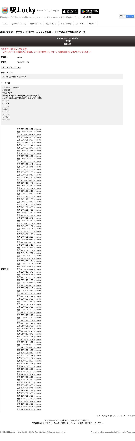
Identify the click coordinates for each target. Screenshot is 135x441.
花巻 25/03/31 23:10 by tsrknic (29, 177)
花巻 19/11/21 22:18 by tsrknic (29, 355)
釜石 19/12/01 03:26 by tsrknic (29, 347)
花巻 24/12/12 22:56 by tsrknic (29, 199)
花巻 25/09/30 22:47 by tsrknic (29, 148)
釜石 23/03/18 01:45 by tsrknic (29, 272)
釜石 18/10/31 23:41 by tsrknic (29, 388)
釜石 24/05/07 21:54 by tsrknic (29, 229)
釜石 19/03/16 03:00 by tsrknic (29, 382)
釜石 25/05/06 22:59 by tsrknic (29, 169)
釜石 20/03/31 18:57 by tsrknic (29, 339)
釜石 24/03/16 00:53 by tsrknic (29, 240)
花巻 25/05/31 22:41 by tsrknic (29, 167)
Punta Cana (131, 432)
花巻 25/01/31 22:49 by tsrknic (29, 188)
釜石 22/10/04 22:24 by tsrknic (29, 293)
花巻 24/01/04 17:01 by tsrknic (29, 253)
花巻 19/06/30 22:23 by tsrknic (29, 369)
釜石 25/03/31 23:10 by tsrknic (29, 175)
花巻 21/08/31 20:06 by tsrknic (29, 328)
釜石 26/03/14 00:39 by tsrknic (29, 134)
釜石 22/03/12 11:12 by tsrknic (29, 315)
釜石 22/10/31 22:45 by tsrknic (29, 288)
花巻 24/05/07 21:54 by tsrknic (29, 231)
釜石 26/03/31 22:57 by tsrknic (29, 129)
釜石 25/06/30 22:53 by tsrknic (29, 161)
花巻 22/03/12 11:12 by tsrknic (29, 318)
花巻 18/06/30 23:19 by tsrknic (29, 399)
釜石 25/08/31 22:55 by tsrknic (29, 151)
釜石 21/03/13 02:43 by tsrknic (29, 331)
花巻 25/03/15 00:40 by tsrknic (29, 183)
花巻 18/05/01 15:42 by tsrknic (29, 401)
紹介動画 (87, 17)
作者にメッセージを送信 (11, 67)
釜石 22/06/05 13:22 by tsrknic (29, 307)
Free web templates (98, 432)
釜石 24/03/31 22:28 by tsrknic (29, 234)
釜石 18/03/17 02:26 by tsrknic (29, 407)
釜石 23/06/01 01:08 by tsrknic (29, 256)
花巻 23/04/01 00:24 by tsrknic (29, 269)
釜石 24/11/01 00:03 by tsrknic (29, 207)
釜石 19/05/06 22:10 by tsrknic (29, 377)
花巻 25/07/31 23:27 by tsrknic (29, 159)
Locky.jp (12, 432)
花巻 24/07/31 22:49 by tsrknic (29, 221)
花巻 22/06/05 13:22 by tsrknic (29, 310)
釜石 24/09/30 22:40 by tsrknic (29, 213)
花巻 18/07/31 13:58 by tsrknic (29, 396)
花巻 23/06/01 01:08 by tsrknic (29, 258)
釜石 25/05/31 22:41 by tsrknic (29, 164)
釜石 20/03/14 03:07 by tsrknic (29, 342)
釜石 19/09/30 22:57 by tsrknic (29, 358)
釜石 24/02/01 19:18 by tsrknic (29, 245)
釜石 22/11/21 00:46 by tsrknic (29, 283)
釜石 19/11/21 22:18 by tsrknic (29, 353)
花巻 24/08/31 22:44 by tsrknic (29, 215)
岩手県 (19, 32)
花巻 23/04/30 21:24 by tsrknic (29, 264)
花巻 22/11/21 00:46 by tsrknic (29, 285)
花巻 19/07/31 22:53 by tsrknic (29, 366)
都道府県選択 (6, 32)
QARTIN (117, 432)
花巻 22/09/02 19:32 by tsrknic (29, 302)
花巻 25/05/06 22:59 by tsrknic (29, 172)
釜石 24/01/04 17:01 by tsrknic (29, 250)
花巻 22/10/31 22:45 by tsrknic (29, 291)
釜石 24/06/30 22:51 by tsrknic (29, 223)
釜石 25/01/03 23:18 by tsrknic (29, 191)
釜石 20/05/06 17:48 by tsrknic (29, 336)
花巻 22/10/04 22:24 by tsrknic (29, 296)
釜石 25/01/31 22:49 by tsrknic (29, 186)
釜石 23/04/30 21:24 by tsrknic (29, 261)
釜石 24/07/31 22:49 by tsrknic (29, 218)
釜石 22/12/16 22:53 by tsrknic (29, 277)
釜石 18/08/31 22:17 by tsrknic (29, 390)
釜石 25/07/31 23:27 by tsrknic (29, 156)
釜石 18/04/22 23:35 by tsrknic (29, 404)
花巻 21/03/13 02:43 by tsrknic (29, 334)
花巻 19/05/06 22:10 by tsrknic (29, 380)
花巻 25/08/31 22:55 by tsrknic (29, 153)
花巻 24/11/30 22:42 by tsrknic (29, 204)
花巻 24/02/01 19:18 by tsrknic (29, 248)
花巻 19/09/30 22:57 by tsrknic (29, 361)
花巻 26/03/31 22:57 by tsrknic (29, 132)
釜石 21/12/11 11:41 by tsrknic (29, 320)
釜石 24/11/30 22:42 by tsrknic (29, 202)
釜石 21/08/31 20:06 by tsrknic (29, 326)
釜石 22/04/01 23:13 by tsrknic (29, 312)
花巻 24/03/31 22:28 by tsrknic (29, 237)
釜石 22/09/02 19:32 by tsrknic (29, 299)
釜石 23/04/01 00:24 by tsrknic (29, 267)
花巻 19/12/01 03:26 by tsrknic (29, 350)
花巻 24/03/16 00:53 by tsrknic (29, 242)
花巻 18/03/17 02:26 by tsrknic (29, 409)
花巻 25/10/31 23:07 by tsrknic (29, 142)
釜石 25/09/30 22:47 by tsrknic (29, 145)
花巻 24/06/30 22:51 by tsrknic (29, 226)
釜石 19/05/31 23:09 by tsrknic (29, 372)
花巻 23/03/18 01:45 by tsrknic (29, 275)
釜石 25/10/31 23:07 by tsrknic (29, 140)
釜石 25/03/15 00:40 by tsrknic (29, 180)
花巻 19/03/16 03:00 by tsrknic (29, 385)
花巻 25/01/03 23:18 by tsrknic (29, 194)
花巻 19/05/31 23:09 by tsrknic (29, 374)
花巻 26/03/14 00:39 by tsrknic (29, 137)
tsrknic (19, 57)
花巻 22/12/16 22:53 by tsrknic (29, 280)
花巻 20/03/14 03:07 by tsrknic (29, 345)
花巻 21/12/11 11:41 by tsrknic (29, 323)
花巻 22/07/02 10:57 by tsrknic (29, 304)
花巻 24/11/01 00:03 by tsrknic (29, 210)
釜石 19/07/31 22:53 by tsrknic (29, 363)
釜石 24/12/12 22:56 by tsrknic (29, 196)
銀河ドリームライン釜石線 (38, 32)
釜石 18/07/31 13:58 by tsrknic (29, 393)
